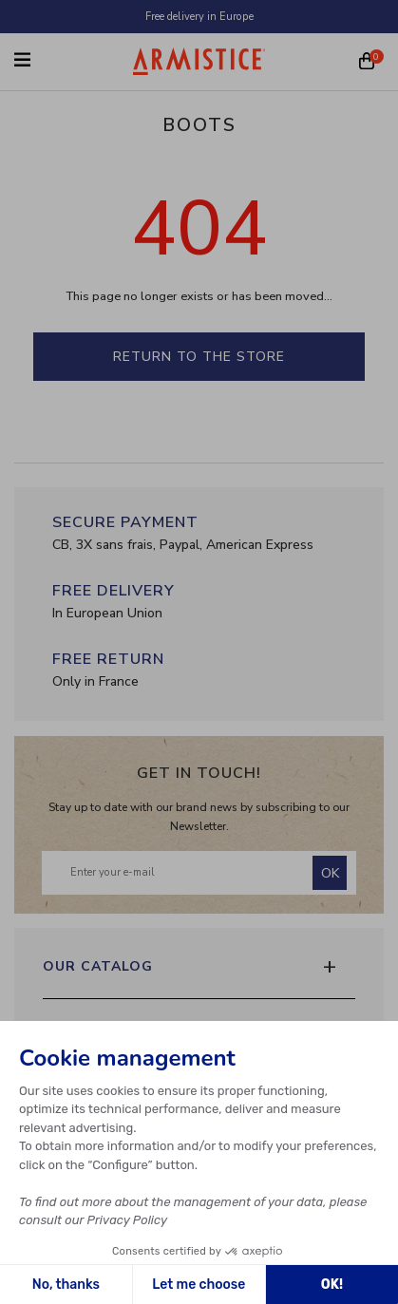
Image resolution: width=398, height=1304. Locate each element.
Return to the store (199, 357)
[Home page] (199, 61)
